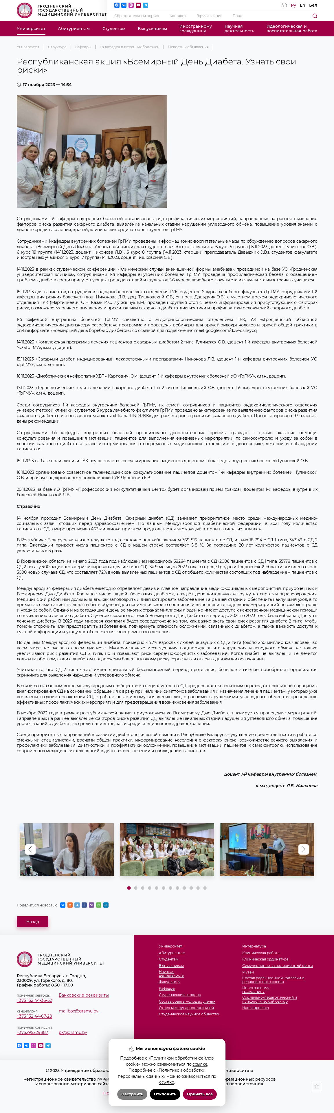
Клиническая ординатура (265, 959)
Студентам (113, 28)
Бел (313, 5)
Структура (57, 47)
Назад (32, 921)
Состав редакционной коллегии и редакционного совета (273, 980)
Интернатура (254, 946)
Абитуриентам (74, 28)
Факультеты (169, 982)
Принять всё (200, 1094)
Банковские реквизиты (84, 995)
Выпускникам (152, 28)
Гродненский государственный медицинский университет (62, 10)
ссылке (199, 1064)
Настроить (132, 1094)
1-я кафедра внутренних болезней (129, 47)
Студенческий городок (180, 995)
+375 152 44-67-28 (34, 1016)
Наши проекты (255, 1008)
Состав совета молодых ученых (187, 1001)
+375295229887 (32, 1032)
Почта (238, 16)
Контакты (178, 16)
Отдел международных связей (186, 1008)
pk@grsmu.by (73, 1032)
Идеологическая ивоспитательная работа (292, 28)
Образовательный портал (136, 16)
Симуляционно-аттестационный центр (277, 965)
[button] (303, 849)
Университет (31, 28)
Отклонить (165, 1094)
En (302, 5)
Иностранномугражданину (195, 28)
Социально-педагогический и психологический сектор (269, 999)
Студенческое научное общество (189, 1014)
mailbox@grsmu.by (78, 1011)
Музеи (248, 972)
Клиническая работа (261, 953)
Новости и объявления (188, 47)
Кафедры (83, 47)
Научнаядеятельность (239, 28)
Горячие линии (209, 16)
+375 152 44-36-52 (34, 1000)
